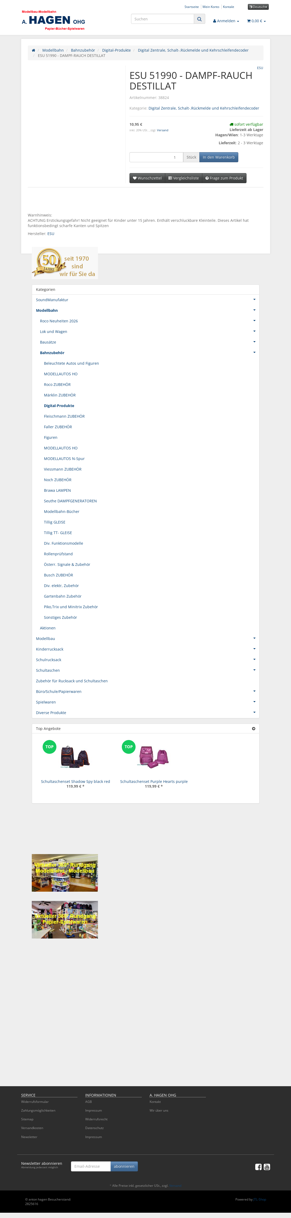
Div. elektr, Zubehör (61, 585)
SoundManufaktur (147, 299)
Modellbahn (147, 310)
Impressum (93, 1110)
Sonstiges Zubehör (60, 617)
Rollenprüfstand (58, 553)
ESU (50, 233)
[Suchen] (162, 19)
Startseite (192, 6)
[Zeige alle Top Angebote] (253, 728)
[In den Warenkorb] (218, 157)
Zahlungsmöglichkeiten (38, 1110)
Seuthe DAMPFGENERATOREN (70, 500)
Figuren (50, 437)
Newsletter (29, 1137)
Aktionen (48, 627)
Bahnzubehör (149, 352)
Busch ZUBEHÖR (58, 575)
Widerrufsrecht (96, 1119)
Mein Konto (211, 6)
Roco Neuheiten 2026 (149, 320)
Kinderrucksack (147, 648)
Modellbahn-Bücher (61, 511)
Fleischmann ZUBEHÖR (64, 416)
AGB (88, 1101)
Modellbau (147, 638)
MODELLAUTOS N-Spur (64, 458)
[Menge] (156, 157)
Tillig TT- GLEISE (58, 532)
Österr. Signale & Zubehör (67, 564)
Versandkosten (32, 1128)
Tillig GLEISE (54, 522)
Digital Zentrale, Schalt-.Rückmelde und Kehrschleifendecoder (204, 108)
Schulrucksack (147, 659)
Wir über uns (159, 1110)
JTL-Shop (259, 1199)
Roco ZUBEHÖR (57, 384)
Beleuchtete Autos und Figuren (71, 363)
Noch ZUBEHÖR (57, 479)
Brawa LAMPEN (57, 490)
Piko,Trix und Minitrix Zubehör (71, 606)
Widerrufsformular (35, 1101)
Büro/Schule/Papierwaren (147, 691)
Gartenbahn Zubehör (63, 596)
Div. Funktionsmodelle (63, 543)
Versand (162, 130)
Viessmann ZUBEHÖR (63, 469)
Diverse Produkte (147, 712)
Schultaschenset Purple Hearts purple (154, 781)
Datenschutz (94, 1128)
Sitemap (27, 1119)
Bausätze (149, 341)
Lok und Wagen (149, 331)
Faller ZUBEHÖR (58, 426)
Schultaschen (147, 670)
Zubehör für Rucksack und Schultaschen (72, 680)
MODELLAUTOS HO (61, 373)
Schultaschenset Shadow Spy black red (75, 781)
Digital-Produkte (59, 405)
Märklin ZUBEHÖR (60, 395)
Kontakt (228, 6)
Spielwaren (147, 701)
